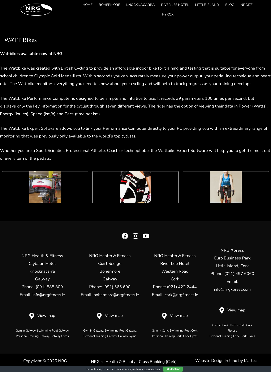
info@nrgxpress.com (232, 289)
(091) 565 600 (116, 287)
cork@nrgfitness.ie (181, 294)
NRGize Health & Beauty (134, 361)
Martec (251, 360)
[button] (125, 236)
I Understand (173, 369)
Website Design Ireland (215, 360)
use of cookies (152, 369)
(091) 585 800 (49, 287)
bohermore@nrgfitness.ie (116, 294)
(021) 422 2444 (182, 287)
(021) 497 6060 (239, 273)
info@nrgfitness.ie (48, 294)
